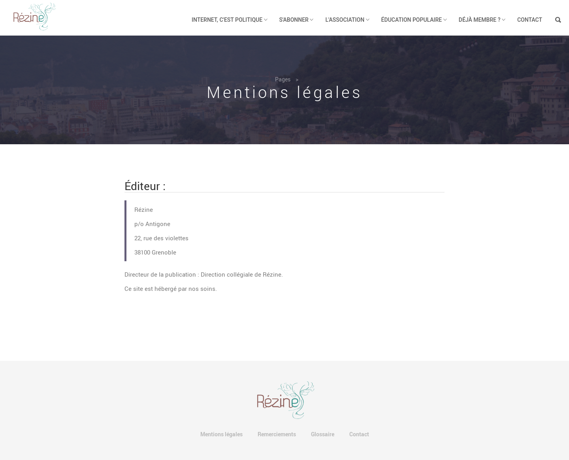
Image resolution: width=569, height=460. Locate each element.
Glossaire (322, 434)
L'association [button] (347, 20)
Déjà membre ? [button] (482, 20)
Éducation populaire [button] (414, 20)
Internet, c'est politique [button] (230, 20)
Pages (282, 79)
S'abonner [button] (296, 20)
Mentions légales (221, 434)
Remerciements (277, 434)
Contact (529, 20)
